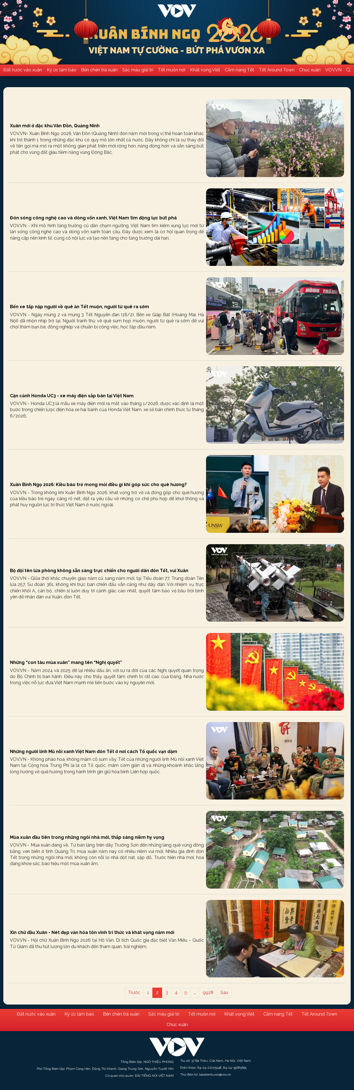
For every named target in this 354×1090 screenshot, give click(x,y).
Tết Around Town (277, 69)
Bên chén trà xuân (99, 69)
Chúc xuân (310, 69)
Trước (134, 992)
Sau (224, 992)
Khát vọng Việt (205, 69)
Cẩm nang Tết (239, 69)
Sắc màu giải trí (137, 69)
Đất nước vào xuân (22, 69)
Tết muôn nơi (171, 69)
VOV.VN (333, 69)
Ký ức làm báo (61, 69)
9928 (208, 992)
